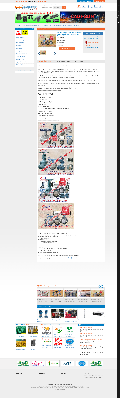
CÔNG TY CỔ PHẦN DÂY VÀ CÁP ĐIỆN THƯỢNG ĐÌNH (57, 346)
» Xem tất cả (100, 325)
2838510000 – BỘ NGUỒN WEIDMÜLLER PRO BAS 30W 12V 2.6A (33, 349)
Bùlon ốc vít (19, 45)
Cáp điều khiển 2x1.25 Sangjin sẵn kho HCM (90, 351)
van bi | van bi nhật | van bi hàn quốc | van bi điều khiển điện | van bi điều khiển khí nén (69, 300)
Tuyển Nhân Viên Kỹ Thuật (86, 327)
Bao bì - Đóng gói (20, 37)
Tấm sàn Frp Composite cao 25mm (33, 335)
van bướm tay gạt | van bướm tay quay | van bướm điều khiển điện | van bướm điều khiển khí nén (55, 25)
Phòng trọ (50, 391)
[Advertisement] (71, 272)
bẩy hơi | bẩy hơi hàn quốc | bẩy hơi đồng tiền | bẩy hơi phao (42, 300)
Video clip (101, 6)
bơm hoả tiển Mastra (83, 320)
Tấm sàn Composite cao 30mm (21, 335)
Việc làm (79, 6)
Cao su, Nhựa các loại (21, 51)
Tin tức (118, 5)
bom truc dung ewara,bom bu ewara (43, 320)
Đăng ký (89, 1)
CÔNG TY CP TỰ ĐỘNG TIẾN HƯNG (46, 346)
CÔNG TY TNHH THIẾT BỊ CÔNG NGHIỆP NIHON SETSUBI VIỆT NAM (46, 335)
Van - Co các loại (27, 25)
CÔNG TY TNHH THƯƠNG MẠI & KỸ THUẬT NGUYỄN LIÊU (92, 37)
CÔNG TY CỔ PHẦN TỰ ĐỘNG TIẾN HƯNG (58, 335)
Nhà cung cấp (94, 6)
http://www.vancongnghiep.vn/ (92, 47)
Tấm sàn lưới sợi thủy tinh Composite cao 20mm (21, 349)
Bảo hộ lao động (20, 40)
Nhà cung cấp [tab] (53, 5)
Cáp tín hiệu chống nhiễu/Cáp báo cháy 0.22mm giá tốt (91, 339)
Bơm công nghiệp (20, 42)
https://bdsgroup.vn (58, 391)
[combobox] (61, 7)
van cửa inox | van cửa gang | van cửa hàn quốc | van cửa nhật (56, 300)
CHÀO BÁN (42, 373)
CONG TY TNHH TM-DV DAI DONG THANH (69, 346)
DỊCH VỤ (86, 373)
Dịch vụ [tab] (61, 5)
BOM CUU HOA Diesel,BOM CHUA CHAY (71, 320)
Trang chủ (18, 25)
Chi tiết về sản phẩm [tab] (45, 61)
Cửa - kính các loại (20, 56)
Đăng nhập (82, 1)
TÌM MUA (64, 373)
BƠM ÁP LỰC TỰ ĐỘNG (57, 320)
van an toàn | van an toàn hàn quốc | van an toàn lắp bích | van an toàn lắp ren (83, 300)
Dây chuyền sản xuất (21, 62)
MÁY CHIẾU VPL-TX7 (97, 320)
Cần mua (84, 6)
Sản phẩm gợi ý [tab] (79, 61)
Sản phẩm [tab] (44, 5)
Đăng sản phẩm (99, 1)
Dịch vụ (88, 6)
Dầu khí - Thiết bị (20, 59)
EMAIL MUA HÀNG (67, 48)
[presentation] (99, 286)
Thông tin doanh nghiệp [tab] (63, 61)
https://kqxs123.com (67, 391)
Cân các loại (19, 48)
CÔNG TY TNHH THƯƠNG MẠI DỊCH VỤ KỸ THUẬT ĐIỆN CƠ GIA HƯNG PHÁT (69, 335)
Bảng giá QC (118, 16)
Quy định (118, 11)
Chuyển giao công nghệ (21, 53)
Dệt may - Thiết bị (20, 64)
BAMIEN (19, 373)
